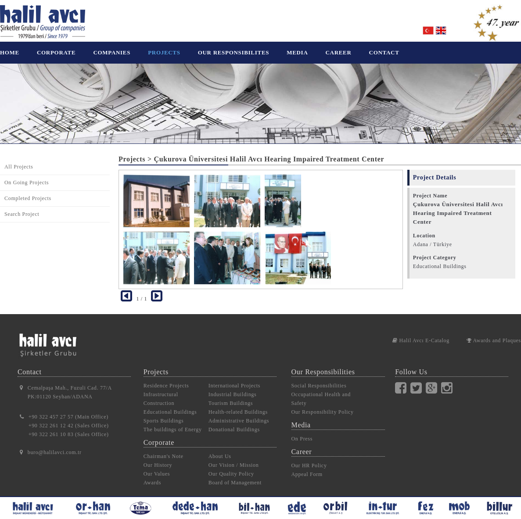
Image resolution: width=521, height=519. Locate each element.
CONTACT (384, 52)
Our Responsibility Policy (322, 405)
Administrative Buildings (238, 414)
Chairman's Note (163, 450)
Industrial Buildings (232, 388)
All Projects (18, 160)
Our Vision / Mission (233, 458)
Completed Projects (27, 192)
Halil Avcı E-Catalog (420, 334)
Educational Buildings (170, 405)
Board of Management (235, 476)
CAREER (338, 52)
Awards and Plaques (494, 334)
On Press (302, 432)
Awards (152, 476)
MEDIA (297, 52)
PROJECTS (164, 52)
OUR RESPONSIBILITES (233, 52)
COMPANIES (111, 52)
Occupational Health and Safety (321, 392)
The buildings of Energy (173, 423)
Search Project (21, 207)
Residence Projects (166, 379)
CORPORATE (56, 52)
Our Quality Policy (231, 467)
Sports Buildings (164, 414)
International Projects (234, 379)
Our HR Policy (309, 459)
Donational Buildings (234, 423)
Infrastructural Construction (161, 392)
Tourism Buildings (230, 397)
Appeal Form (307, 468)
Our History (158, 458)
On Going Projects (26, 176)
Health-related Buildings (238, 405)
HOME (9, 52)
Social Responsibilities (319, 379)
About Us (219, 450)
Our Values (157, 467)
